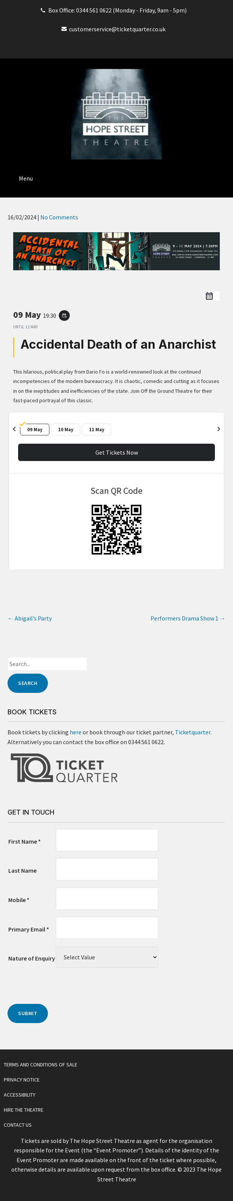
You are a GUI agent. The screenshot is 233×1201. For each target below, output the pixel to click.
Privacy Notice (22, 1079)
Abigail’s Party (30, 618)
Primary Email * (28, 929)
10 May (66, 429)
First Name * (24, 841)
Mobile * (18, 900)
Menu (26, 178)
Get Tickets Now (116, 452)
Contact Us (18, 1124)
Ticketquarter (192, 732)
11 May (96, 429)
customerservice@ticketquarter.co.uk (117, 29)
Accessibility (19, 1094)
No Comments (59, 217)
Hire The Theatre (23, 1109)
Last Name (22, 870)
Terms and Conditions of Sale (40, 1064)
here (75, 732)
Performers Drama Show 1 (187, 618)
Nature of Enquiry (31, 958)
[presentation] (65, 989)
